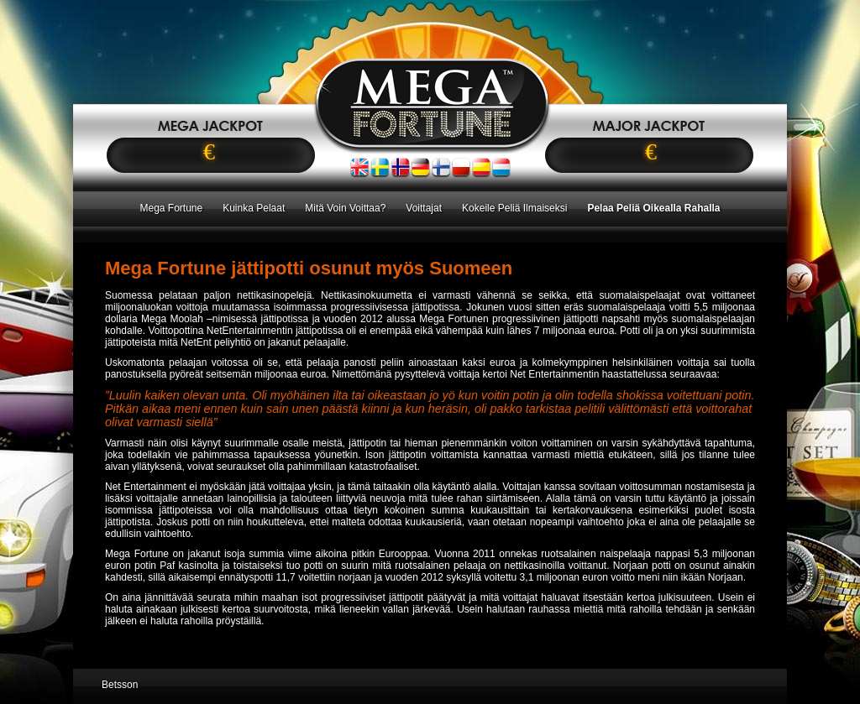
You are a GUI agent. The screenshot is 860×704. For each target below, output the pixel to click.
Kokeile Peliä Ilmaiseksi (514, 208)
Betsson (120, 685)
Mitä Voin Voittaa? (345, 208)
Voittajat (424, 208)
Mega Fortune (170, 208)
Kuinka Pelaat (254, 208)
